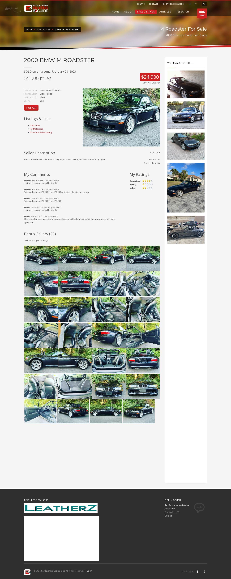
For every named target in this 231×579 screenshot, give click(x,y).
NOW (202, 14)
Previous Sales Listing (41, 132)
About (128, 11)
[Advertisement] (186, 301)
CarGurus (35, 125)
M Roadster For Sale (66, 29)
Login (89, 570)
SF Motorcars (36, 128)
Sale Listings (146, 11)
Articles (165, 11)
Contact (168, 515)
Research (182, 11)
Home (116, 11)
